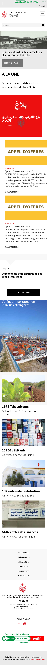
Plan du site (23, 576)
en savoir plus (11, 63)
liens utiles (23, 571)
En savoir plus (37, 192)
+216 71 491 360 (19, 604)
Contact (23, 567)
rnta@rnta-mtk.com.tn (25, 608)
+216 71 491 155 (31, 604)
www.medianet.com (38, 659)
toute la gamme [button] (23, 293)
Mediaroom (23, 562)
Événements (23, 557)
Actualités (23, 553)
